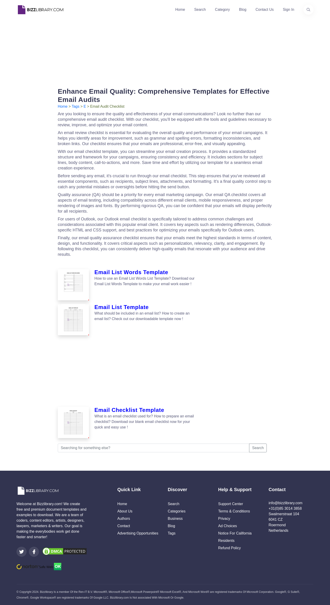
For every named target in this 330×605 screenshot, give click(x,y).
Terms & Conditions (234, 511)
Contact (123, 526)
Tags (76, 106)
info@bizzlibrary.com (285, 503)
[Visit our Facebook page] (34, 552)
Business (175, 519)
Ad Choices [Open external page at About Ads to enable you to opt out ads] (227, 526)
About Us (124, 511)
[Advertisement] (165, 51)
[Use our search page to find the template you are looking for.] (308, 10)
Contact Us (265, 9)
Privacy (224, 519)
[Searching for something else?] (153, 448)
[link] (21, 551)
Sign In (288, 9)
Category (222, 9)
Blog (242, 9)
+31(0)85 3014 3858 (285, 508)
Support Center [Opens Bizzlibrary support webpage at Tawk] (230, 504)
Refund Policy (229, 548)
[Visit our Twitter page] (21, 552)
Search (200, 9)
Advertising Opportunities (137, 533)
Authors (123, 519)
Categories (176, 511)
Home (180, 9)
